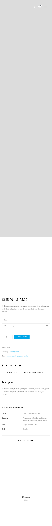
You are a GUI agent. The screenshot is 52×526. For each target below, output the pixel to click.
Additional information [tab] (34, 372)
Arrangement (14, 352)
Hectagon (26, 497)
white (26, 356)
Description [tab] (12, 372)
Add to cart (22, 337)
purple (19, 356)
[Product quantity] (7, 337)
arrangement (11, 356)
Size (5, 320)
